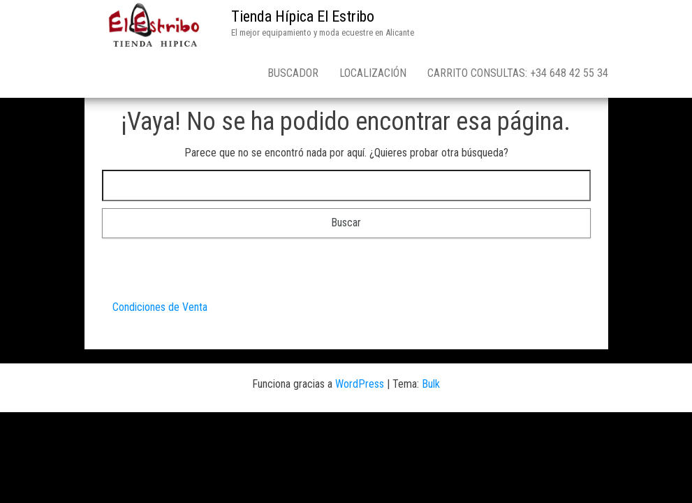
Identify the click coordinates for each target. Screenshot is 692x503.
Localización (372, 73)
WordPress (359, 384)
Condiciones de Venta (159, 307)
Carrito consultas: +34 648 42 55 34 (517, 73)
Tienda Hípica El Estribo (302, 16)
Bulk (431, 384)
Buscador (292, 73)
